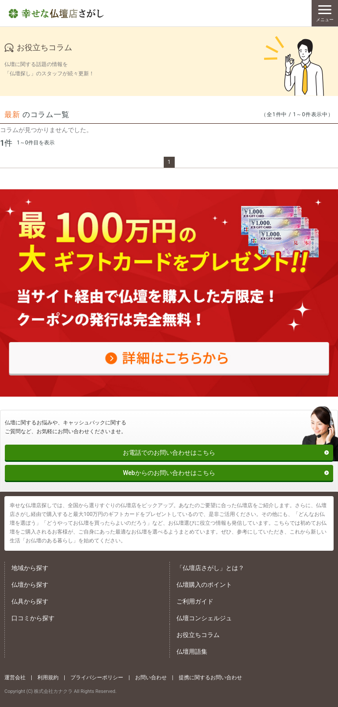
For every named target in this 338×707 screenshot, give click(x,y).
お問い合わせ (151, 677)
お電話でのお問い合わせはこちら (169, 452)
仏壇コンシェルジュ (204, 618)
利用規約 (48, 677)
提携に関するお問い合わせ (210, 677)
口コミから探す (33, 618)
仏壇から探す (29, 584)
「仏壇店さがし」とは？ (210, 567)
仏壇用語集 (191, 651)
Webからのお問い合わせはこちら (169, 472)
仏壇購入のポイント (204, 584)
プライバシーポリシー (96, 677)
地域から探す (29, 567)
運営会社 (15, 677)
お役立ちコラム (198, 634)
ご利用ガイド (194, 601)
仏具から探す (29, 601)
